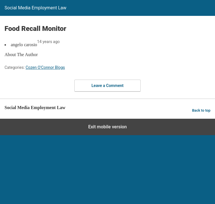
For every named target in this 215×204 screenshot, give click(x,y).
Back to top (201, 110)
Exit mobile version (107, 126)
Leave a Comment (108, 85)
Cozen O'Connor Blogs (45, 67)
